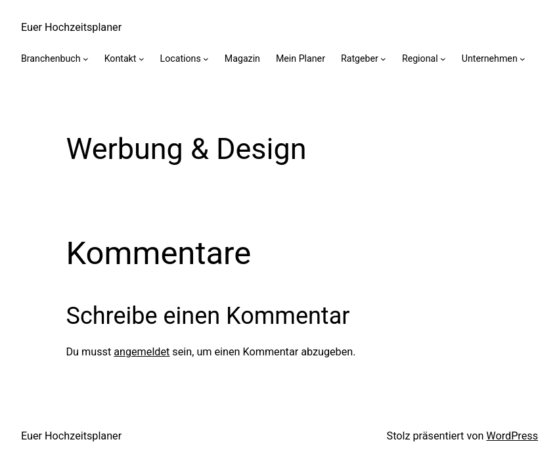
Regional (420, 58)
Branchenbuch (51, 58)
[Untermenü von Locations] (206, 59)
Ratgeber (359, 58)
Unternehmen (490, 58)
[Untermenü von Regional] (443, 59)
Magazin (242, 58)
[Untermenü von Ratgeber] (383, 59)
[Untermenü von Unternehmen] (522, 59)
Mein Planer (300, 58)
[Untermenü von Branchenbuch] (86, 59)
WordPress (512, 436)
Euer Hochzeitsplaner (71, 27)
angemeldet (141, 352)
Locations (180, 58)
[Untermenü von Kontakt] (142, 59)
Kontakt (120, 58)
